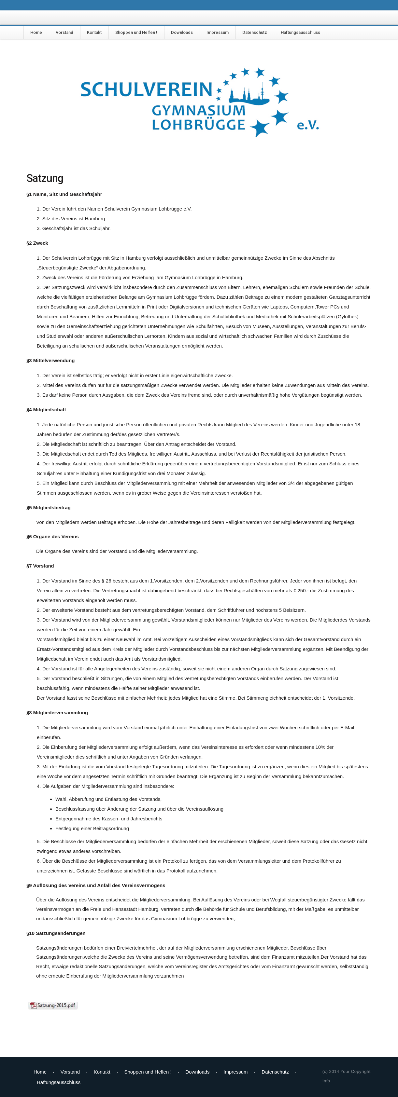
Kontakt (94, 32)
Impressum (217, 32)
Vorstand (64, 32)
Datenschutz (254, 32)
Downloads (182, 32)
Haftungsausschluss (300, 32)
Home (36, 32)
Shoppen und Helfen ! (136, 32)
